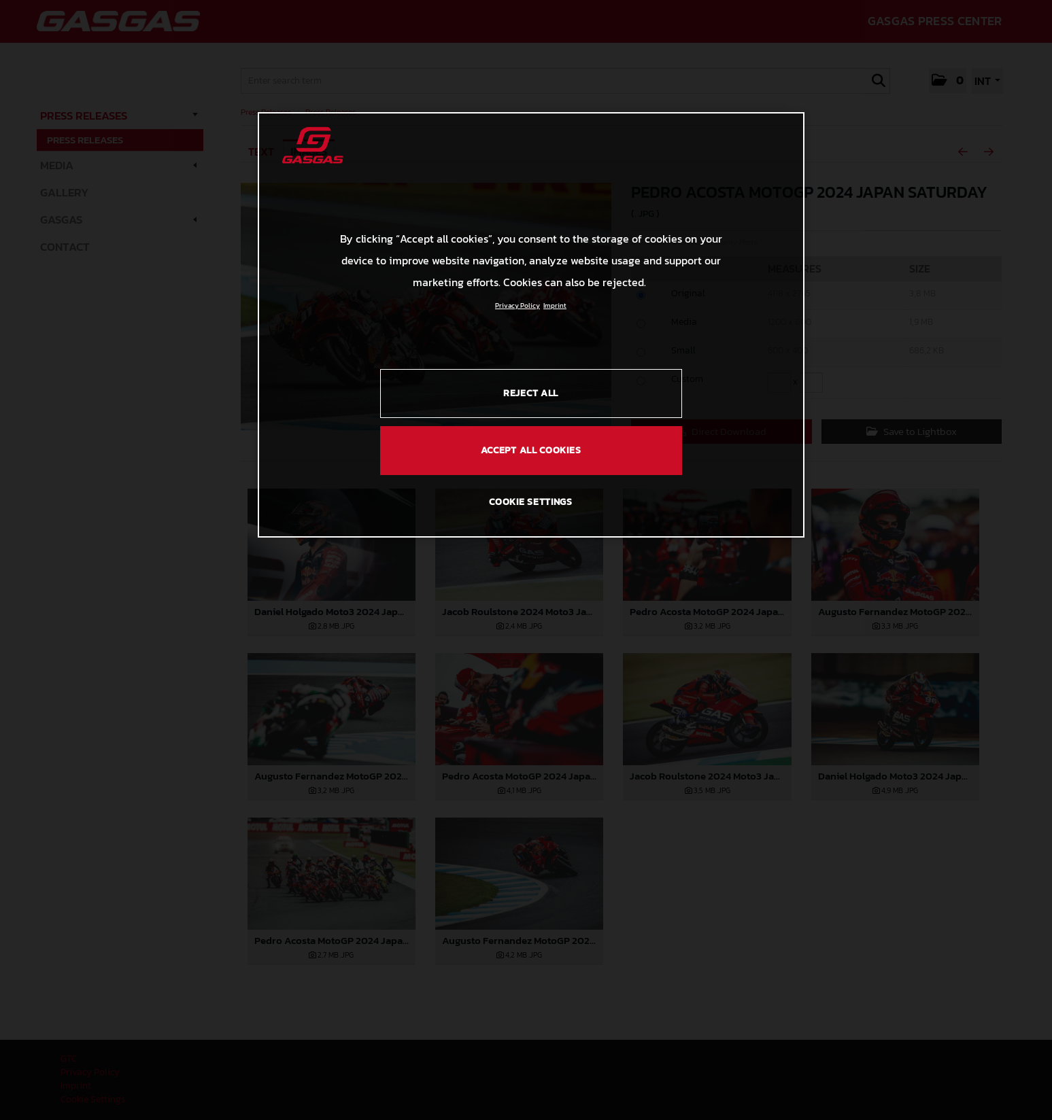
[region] (531, 325)
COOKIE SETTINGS (531, 502)
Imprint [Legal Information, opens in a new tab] (554, 305)
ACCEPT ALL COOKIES (531, 450)
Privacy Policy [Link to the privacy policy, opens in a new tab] (517, 305)
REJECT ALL (530, 393)
